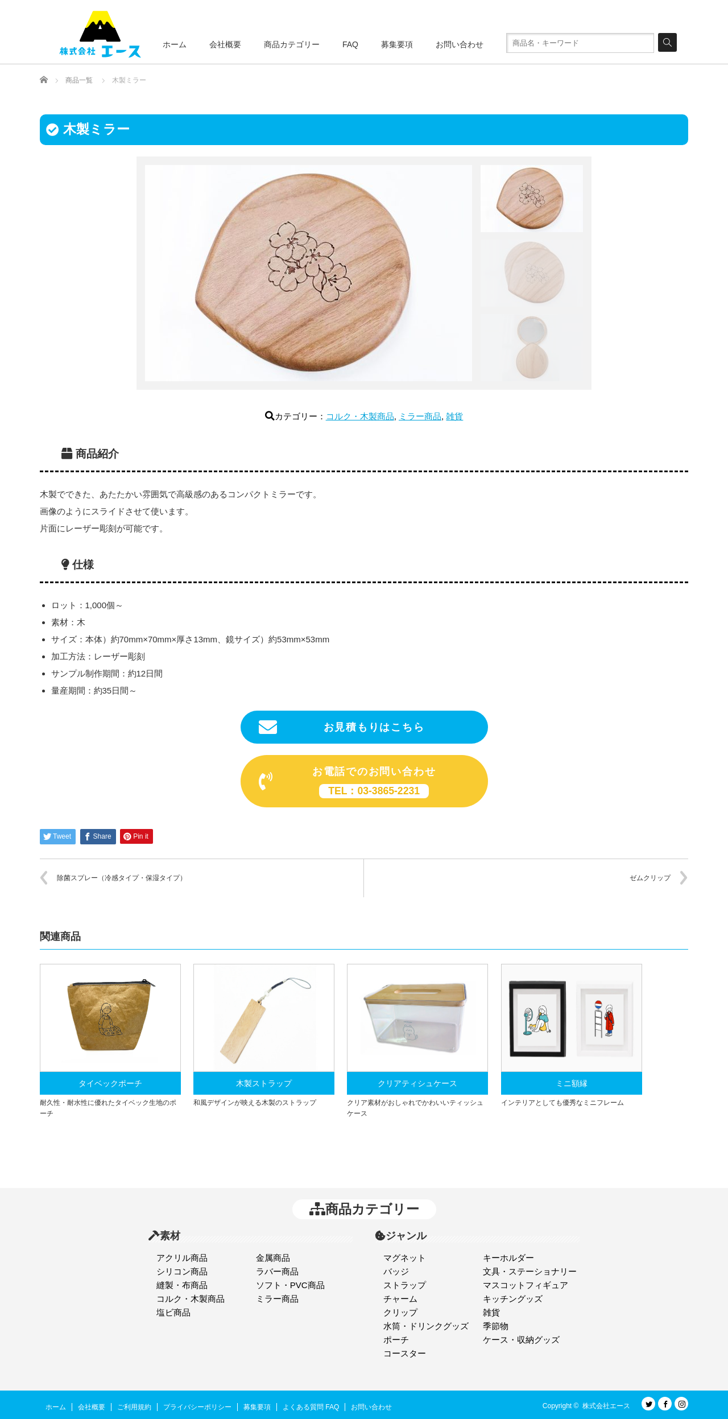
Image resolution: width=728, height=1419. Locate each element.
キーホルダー (508, 1258)
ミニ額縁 (572, 1083)
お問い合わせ (459, 44)
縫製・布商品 (182, 1285)
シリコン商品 (182, 1271)
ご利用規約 (134, 1407)
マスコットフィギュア (525, 1285)
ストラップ (404, 1285)
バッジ (396, 1271)
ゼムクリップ (650, 878)
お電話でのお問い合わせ (347, 782)
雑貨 (454, 416)
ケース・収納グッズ (521, 1339)
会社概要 (225, 44)
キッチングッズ (513, 1299)
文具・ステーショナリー (530, 1271)
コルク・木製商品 (360, 416)
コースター (404, 1353)
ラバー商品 (277, 1271)
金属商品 (273, 1258)
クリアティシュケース (417, 1083)
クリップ (400, 1312)
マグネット (404, 1258)
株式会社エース (606, 1406)
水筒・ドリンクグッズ (426, 1326)
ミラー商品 (420, 416)
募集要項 (397, 44)
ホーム (175, 44)
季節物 (495, 1326)
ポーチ (396, 1339)
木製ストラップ (264, 1083)
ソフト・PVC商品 (290, 1285)
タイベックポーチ (110, 1083)
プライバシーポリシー (197, 1407)
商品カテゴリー (292, 44)
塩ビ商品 (173, 1312)
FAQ (350, 44)
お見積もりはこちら (342, 727)
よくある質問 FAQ (311, 1407)
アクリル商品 (182, 1258)
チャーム (400, 1299)
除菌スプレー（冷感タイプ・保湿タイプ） (122, 878)
